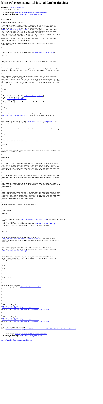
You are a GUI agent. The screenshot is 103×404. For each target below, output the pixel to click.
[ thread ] (27, 14)
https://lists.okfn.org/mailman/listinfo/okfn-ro (20, 366)
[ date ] (21, 14)
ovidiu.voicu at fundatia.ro (43, 59)
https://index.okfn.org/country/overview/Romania (21, 283)
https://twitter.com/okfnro (30, 341)
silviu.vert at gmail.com (16, 7)
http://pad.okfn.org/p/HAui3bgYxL (40, 142)
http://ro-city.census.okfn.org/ (14, 135)
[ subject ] (33, 14)
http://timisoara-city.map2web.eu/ (14, 32)
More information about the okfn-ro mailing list (16, 402)
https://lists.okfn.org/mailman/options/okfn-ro (31, 368)
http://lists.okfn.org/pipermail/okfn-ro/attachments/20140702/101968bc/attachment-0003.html (41, 391)
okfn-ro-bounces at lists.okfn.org (34, 259)
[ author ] (40, 14)
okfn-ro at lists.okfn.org (17, 115)
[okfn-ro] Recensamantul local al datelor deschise (31, 13)
